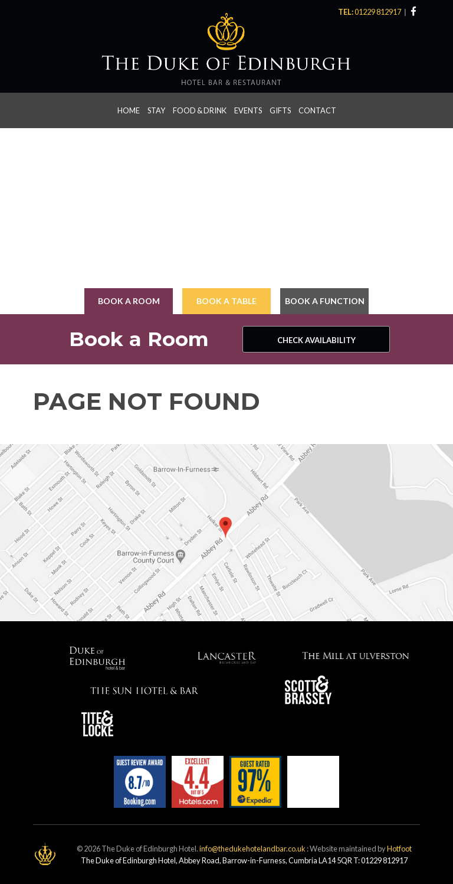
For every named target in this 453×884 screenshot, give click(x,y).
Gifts (280, 110)
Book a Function (325, 301)
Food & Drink (199, 110)
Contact (317, 110)
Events (248, 110)
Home (128, 110)
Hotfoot (399, 848)
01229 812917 (378, 12)
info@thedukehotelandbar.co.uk (252, 848)
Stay (156, 110)
